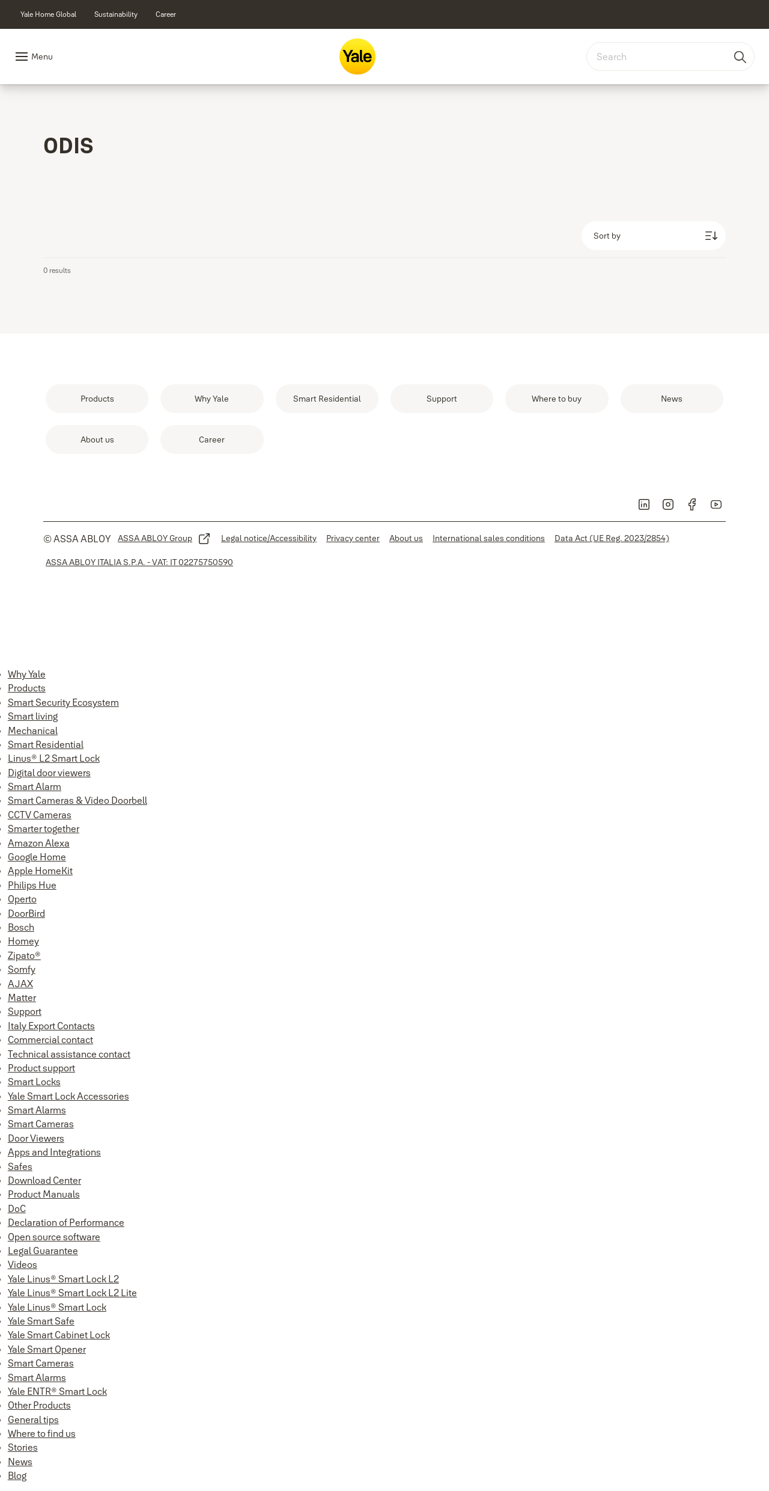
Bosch (21, 927)
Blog (17, 1475)
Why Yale (27, 674)
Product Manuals (44, 1194)
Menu (42, 56)
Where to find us (42, 1433)
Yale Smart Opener (47, 1349)
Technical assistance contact (69, 1054)
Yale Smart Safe (41, 1321)
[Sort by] (654, 235)
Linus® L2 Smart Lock (54, 758)
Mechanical (33, 730)
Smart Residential (46, 744)
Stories (23, 1447)
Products (27, 688)
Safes (20, 1166)
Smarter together (43, 828)
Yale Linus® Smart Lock (57, 1307)
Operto (22, 899)
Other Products (39, 1405)
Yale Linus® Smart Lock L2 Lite (72, 1293)
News (20, 1462)
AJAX (20, 984)
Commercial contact (50, 1039)
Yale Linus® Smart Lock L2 (63, 1279)
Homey (23, 941)
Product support (41, 1068)
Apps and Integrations (54, 1152)
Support (24, 1011)
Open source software (54, 1237)
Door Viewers (36, 1138)
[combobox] (670, 56)
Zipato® (24, 955)
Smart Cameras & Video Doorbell (77, 800)
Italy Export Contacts (51, 1026)
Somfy (21, 969)
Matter (22, 997)
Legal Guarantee (43, 1251)
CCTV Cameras (39, 815)
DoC (17, 1208)
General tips (33, 1419)
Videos (22, 1264)
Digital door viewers (49, 773)
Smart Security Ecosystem (63, 702)
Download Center (44, 1180)
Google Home (37, 857)
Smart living (33, 716)
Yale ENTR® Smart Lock (57, 1391)
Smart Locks (34, 1082)
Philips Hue (32, 885)
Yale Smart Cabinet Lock (59, 1335)
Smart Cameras (41, 1124)
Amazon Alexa (39, 843)
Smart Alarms (37, 1110)
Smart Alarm (34, 786)
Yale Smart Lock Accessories (68, 1096)
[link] (48, 14)
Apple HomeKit (40, 871)
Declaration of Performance (66, 1222)
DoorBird (26, 913)
